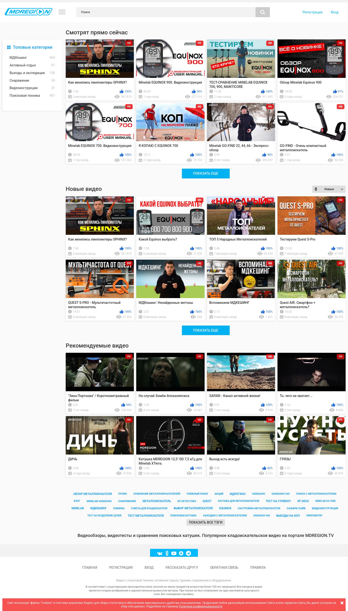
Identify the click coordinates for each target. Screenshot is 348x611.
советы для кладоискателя (149, 508)
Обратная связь (224, 567)
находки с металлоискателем (225, 515)
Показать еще (205, 173)
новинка (119, 508)
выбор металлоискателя (193, 508)
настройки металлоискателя (259, 508)
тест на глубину (278, 501)
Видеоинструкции (32, 88)
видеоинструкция (325, 508)
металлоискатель (156, 501)
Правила (258, 567)
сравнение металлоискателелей (156, 493)
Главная (89, 567)
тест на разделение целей (104, 515)
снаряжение (127, 501)
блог (77, 501)
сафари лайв (296, 508)
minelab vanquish (99, 501)
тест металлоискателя (146, 515)
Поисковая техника (32, 96)
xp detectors (186, 501)
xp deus (303, 501)
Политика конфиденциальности (200, 606)
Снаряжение (32, 81)
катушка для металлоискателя (238, 501)
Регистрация (313, 12)
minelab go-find (325, 501)
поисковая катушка (183, 515)
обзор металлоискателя (92, 494)
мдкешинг (98, 508)
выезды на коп (288, 515)
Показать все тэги (205, 522)
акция (218, 493)
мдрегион (237, 494)
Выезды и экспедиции (32, 73)
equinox (225, 508)
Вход (334, 12)
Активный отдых (32, 65)
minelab (77, 508)
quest (207, 501)
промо (122, 494)
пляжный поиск (197, 494)
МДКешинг (32, 58)
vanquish (258, 493)
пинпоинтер (314, 515)
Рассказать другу (181, 567)
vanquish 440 (261, 515)
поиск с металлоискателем (316, 493)
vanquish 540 (281, 493)
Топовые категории (32, 47)
